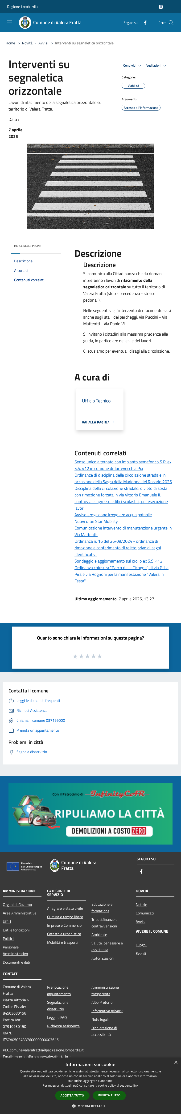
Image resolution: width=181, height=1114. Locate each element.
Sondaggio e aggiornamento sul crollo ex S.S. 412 (118, 561)
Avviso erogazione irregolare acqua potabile (113, 515)
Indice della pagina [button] (27, 245)
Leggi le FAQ (57, 1017)
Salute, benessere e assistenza (107, 946)
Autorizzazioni (102, 958)
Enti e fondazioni (16, 930)
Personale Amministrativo (15, 950)
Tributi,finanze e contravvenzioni (104, 923)
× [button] (175, 1062)
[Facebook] (143, 22)
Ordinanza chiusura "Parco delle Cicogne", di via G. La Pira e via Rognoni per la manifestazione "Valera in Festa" (121, 574)
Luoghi (141, 945)
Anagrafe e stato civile (65, 908)
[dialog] (90, 1086)
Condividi (133, 65)
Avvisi (43, 43)
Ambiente (99, 934)
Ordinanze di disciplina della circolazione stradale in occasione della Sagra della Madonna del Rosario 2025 (123, 478)
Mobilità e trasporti (62, 942)
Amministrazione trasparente (105, 990)
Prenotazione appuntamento (59, 990)
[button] (90, 1106)
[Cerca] (171, 23)
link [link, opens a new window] (135, 1086)
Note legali (100, 1019)
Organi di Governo (17, 904)
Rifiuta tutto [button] (109, 1095)
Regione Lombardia (22, 6)
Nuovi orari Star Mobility (96, 521)
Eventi (141, 953)
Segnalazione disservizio (57, 1005)
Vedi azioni (157, 65)
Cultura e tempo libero (65, 917)
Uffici (7, 921)
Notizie (141, 904)
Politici (8, 938)
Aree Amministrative (19, 913)
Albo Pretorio (101, 1002)
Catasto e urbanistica (64, 934)
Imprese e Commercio (64, 925)
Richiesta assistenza (63, 1026)
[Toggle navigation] (9, 22)
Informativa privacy (107, 1011)
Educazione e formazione (101, 907)
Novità (27, 43)
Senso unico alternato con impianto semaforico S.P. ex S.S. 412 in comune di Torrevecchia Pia (122, 465)
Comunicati (145, 913)
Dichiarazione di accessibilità (104, 1031)
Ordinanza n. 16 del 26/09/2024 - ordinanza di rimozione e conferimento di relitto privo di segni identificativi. (117, 548)
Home (10, 43)
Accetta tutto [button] (72, 1095)
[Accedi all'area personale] (160, 6)
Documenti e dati (16, 962)
